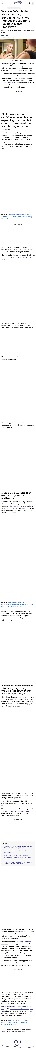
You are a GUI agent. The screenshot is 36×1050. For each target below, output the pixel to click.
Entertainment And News (13, 8)
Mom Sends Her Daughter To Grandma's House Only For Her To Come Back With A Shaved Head (16, 1022)
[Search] (29, 3)
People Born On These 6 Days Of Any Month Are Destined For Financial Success (18, 863)
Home (3, 8)
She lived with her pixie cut (19, 506)
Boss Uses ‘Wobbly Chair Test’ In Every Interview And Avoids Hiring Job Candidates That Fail (17, 857)
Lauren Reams (5, 35)
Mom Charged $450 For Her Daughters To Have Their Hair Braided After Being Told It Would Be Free (17, 604)
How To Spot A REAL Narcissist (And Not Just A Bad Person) (18, 851)
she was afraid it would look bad (17, 811)
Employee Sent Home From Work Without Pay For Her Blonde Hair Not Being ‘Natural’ (16, 216)
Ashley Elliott (12, 83)
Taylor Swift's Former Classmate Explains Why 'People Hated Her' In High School (18, 847)
